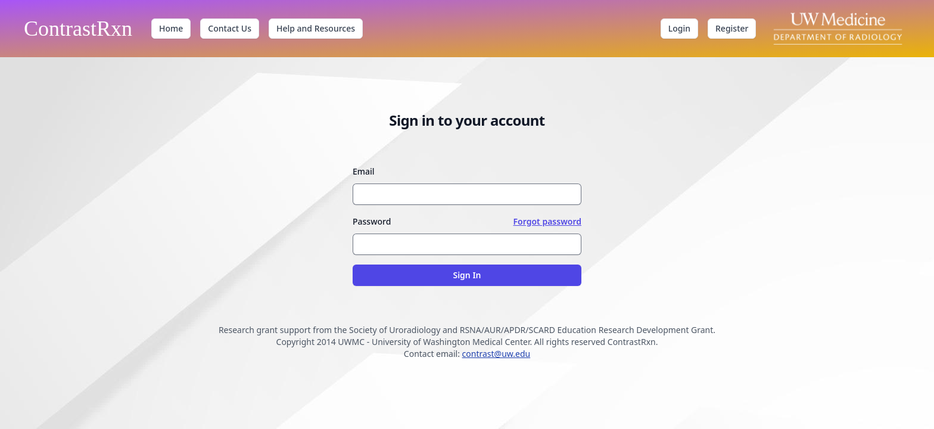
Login (679, 28)
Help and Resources (315, 28)
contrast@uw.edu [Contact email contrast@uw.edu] (496, 353)
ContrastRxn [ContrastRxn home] (78, 29)
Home (171, 28)
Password (372, 221)
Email (364, 171)
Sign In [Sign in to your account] (467, 275)
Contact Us (229, 28)
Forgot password (547, 221)
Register (731, 28)
